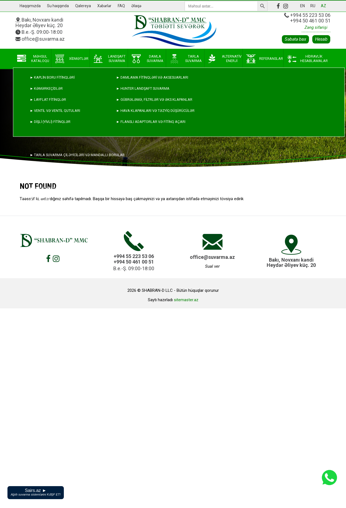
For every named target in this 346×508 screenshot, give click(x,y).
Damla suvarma (147, 58)
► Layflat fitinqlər (48, 99)
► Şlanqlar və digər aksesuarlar (61, 188)
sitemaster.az (186, 299)
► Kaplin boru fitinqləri (52, 77)
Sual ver (212, 266)
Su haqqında (58, 6)
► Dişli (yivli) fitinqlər (50, 122)
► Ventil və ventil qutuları (55, 111)
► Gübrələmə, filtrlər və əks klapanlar (154, 99)
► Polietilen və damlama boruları (62, 166)
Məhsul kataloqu (33, 58)
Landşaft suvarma (110, 58)
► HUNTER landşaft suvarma (142, 88)
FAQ (121, 6)
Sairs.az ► (36, 492)
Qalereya (83, 6)
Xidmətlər (71, 58)
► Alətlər (39, 199)
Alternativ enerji (225, 58)
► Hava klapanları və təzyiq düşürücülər (155, 111)
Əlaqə (136, 6)
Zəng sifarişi (316, 27)
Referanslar (265, 58)
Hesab (321, 39)
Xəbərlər (104, 6)
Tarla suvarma (185, 58)
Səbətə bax (295, 39)
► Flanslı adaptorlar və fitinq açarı (150, 122)
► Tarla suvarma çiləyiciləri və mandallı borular (77, 155)
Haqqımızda (30, 6)
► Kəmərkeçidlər (46, 88)
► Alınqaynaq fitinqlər (52, 177)
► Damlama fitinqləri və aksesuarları (152, 77)
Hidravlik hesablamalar (307, 58)
